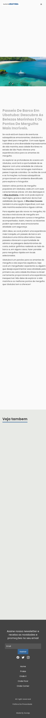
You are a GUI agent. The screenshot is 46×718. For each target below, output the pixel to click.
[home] (11, 4)
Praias (23, 671)
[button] (41, 4)
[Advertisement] (23, 33)
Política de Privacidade (22, 704)
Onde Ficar (23, 681)
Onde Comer (23, 686)
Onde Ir (23, 676)
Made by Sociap (23, 713)
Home (23, 666)
